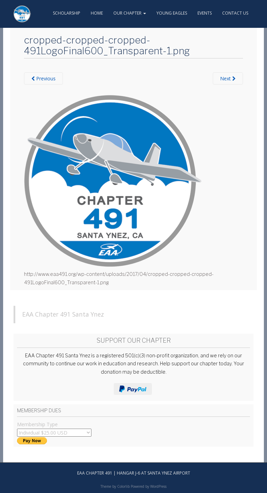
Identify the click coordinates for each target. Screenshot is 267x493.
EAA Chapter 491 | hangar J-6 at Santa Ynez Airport (133, 473)
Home (97, 13)
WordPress (158, 486)
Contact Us (235, 13)
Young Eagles (171, 13)
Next (228, 78)
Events (204, 13)
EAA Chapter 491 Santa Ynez (63, 314)
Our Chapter (129, 13)
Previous (43, 78)
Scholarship (66, 13)
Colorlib (123, 486)
